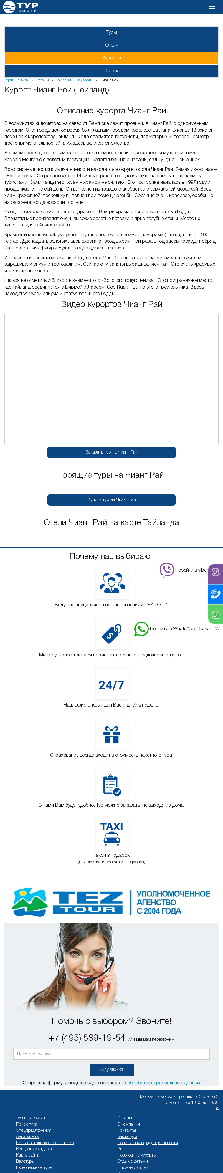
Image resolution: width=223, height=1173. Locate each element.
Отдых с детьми (133, 1162)
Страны (125, 1118)
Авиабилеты (27, 1137)
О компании (129, 1124)
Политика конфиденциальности (148, 1143)
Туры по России (30, 1118)
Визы (122, 1149)
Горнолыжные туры (34, 1168)
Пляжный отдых (133, 1168)
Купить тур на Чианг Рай (111, 500)
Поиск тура (26, 1124)
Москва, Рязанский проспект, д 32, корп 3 (179, 1097)
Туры (111, 33)
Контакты (127, 1131)
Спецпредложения (34, 1131)
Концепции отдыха (34, 1149)
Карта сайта (27, 1155)
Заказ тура (127, 1137)
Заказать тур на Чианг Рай (111, 452)
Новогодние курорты (137, 1155)
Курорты (111, 58)
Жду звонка (111, 1070)
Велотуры (25, 1162)
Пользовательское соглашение (45, 1143)
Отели (111, 45)
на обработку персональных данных (160, 1083)
